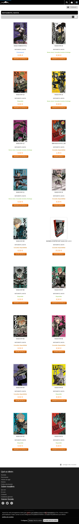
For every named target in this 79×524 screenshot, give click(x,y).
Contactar (4, 494)
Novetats (3, 475)
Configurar (24, 520)
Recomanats (4, 477)
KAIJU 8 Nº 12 (20, 143)
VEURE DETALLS (58, 156)
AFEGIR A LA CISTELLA (20, 58)
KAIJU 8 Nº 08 (20, 290)
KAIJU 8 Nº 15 (59, 46)
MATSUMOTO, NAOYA (20, 49)
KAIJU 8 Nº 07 (59, 290)
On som (3, 492)
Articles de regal (5, 479)
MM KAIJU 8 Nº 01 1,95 (58, 143)
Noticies (3, 482)
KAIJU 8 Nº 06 (20, 339)
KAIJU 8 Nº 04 (20, 387)
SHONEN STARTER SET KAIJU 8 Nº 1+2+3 (58, 241)
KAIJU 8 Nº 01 (59, 436)
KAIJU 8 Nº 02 (20, 436)
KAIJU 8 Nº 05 (59, 339)
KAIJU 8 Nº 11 (20, 192)
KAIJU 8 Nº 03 (59, 387)
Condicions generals (7, 497)
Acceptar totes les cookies (50, 520)
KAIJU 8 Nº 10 (59, 192)
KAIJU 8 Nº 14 (20, 94)
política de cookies (8, 517)
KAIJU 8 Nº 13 (59, 94)
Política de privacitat (6, 484)
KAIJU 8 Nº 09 (20, 241)
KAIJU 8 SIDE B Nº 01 (20, 46)
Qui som (3, 490)
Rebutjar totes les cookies (35, 520)
